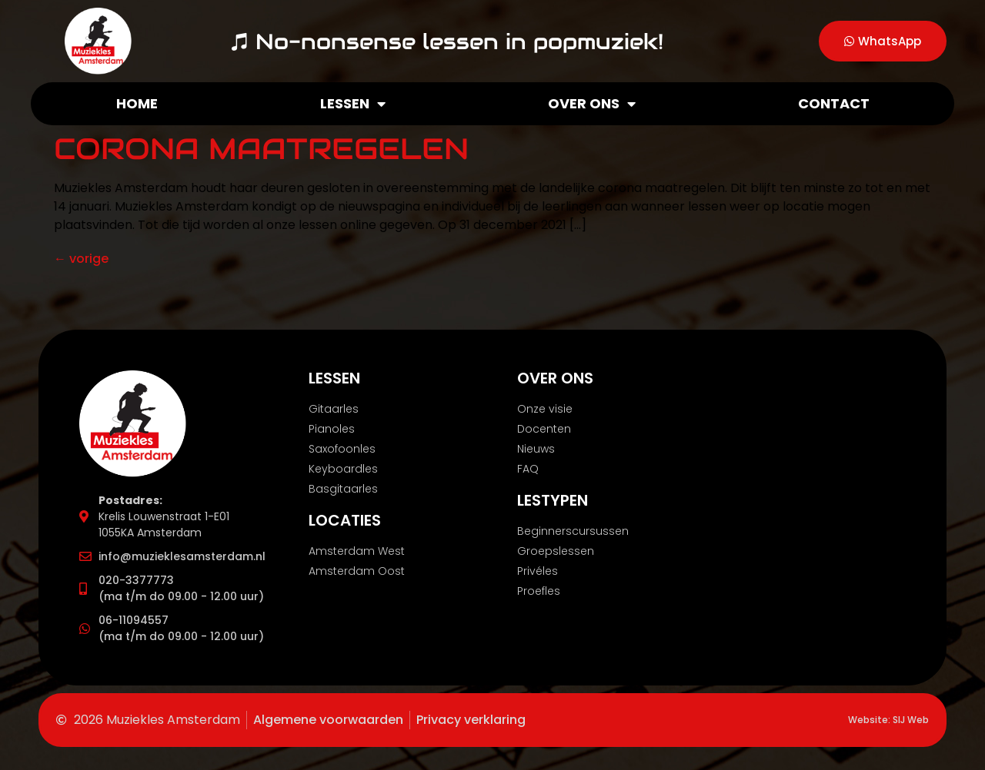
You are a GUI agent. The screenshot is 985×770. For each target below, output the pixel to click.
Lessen (353, 103)
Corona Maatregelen (261, 149)
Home (137, 103)
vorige (81, 258)
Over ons (592, 103)
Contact (834, 103)
